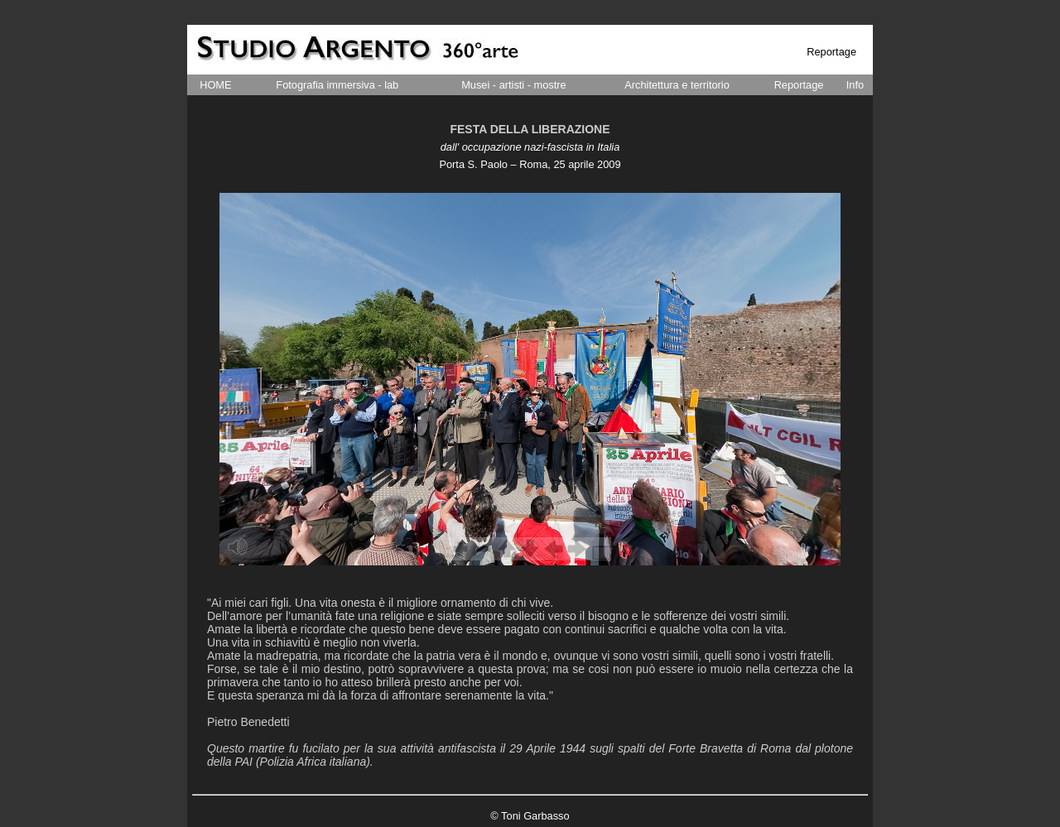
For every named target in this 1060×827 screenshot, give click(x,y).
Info (855, 85)
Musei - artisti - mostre (513, 85)
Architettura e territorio (677, 85)
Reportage (799, 85)
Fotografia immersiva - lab (337, 85)
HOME (215, 85)
